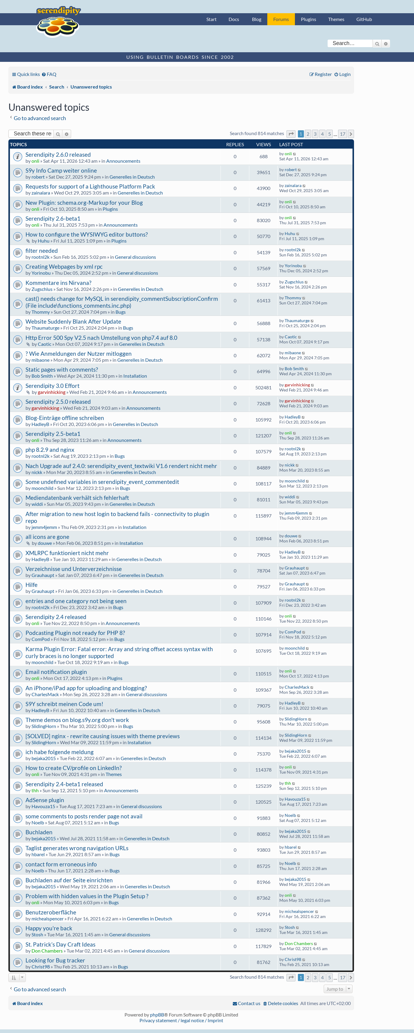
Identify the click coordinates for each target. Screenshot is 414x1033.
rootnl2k (41, 257)
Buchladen (39, 832)
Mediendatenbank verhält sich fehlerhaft (77, 497)
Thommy (41, 312)
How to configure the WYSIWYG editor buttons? (87, 234)
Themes (336, 19)
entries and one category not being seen (76, 600)
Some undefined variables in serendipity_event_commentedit (102, 481)
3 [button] (315, 134)
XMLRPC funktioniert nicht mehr (67, 552)
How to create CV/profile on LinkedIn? (74, 767)
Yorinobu (41, 273)
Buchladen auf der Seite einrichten (69, 880)
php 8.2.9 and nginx (50, 449)
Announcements (123, 161)
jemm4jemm (44, 527)
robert (38, 177)
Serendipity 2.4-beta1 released (64, 784)
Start (211, 19)
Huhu (44, 240)
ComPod (41, 639)
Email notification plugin (56, 671)
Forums (281, 19)
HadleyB (40, 424)
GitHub (364, 19)
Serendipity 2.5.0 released (58, 401)
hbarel (38, 854)
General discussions (135, 257)
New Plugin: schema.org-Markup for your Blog (84, 202)
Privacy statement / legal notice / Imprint (181, 1020)
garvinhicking (51, 392)
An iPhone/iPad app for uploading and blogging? (86, 687)
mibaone (41, 360)
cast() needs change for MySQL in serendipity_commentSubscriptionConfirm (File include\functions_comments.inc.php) (122, 302)
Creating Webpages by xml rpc (64, 266)
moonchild (42, 488)
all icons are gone (47, 536)
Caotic (44, 344)
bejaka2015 (44, 758)
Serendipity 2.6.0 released (58, 154)
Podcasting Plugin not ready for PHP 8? (75, 632)
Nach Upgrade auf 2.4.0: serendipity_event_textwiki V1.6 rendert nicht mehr (121, 465)
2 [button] (308, 134)
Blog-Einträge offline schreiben (65, 417)
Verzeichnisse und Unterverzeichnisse (74, 568)
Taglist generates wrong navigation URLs (77, 847)
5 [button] (329, 134)
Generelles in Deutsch (132, 177)
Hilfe (32, 584)
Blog (256, 19)
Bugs (121, 312)
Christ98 (41, 966)
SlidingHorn (44, 726)
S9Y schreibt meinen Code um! (65, 703)
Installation (135, 376)
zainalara (41, 192)
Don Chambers (47, 950)
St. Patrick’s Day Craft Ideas (60, 944)
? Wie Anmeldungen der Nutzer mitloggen (79, 353)
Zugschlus (42, 289)
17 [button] (342, 134)
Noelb (38, 822)
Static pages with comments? (62, 369)
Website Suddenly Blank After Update (73, 321)
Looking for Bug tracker (55, 960)
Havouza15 (43, 806)
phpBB (157, 1014)
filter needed (42, 250)
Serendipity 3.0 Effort (53, 385)
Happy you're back (49, 928)
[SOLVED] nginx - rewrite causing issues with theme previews (103, 735)
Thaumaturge (45, 328)
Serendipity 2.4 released (56, 616)
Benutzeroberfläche (51, 912)
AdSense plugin (45, 799)
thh (35, 790)
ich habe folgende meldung (60, 751)
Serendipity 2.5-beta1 (53, 433)
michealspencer (48, 918)
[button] (291, 134)
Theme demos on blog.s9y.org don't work (77, 719)
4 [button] (322, 134)
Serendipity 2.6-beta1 (53, 218)
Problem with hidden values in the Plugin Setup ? (87, 896)
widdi (37, 504)
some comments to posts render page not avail (84, 816)
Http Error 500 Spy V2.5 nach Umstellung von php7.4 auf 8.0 (101, 337)
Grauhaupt (43, 575)
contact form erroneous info (61, 864)
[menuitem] (48, 74)
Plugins (308, 19)
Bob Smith (42, 376)
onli (35, 161)
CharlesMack (45, 694)
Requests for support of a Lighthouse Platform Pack (90, 186)
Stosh (37, 934)
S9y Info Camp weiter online (61, 170)
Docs (234, 19)
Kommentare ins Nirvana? (59, 282)
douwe (45, 543)
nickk (37, 472)
